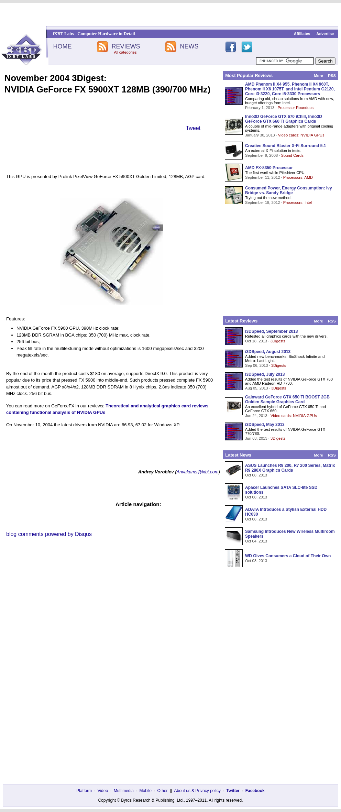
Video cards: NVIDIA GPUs (301, 135)
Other (162, 790)
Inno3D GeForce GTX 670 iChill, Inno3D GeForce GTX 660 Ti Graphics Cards (283, 119)
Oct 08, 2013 (256, 475)
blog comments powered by (49, 534)
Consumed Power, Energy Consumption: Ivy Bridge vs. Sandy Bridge (288, 190)
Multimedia (124, 790)
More (318, 76)
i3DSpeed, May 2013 (265, 424)
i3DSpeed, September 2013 (271, 331)
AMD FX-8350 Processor (269, 167)
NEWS (189, 46)
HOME (62, 46)
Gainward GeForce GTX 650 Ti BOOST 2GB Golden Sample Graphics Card (287, 399)
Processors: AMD (298, 177)
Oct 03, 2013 (256, 561)
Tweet (193, 128)
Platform (84, 790)
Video (103, 790)
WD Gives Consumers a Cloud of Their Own (288, 555)
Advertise (325, 34)
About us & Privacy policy (197, 790)
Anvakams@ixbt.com (197, 471)
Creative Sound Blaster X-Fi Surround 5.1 (285, 145)
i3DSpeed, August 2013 (267, 351)
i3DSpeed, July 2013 (265, 374)
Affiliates (302, 34)
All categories (125, 52)
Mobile (146, 790)
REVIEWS (125, 46)
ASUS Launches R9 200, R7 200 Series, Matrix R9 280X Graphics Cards (290, 468)
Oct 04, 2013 (256, 541)
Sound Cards (292, 155)
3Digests (277, 341)
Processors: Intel (297, 202)
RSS (332, 76)
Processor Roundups (296, 108)
